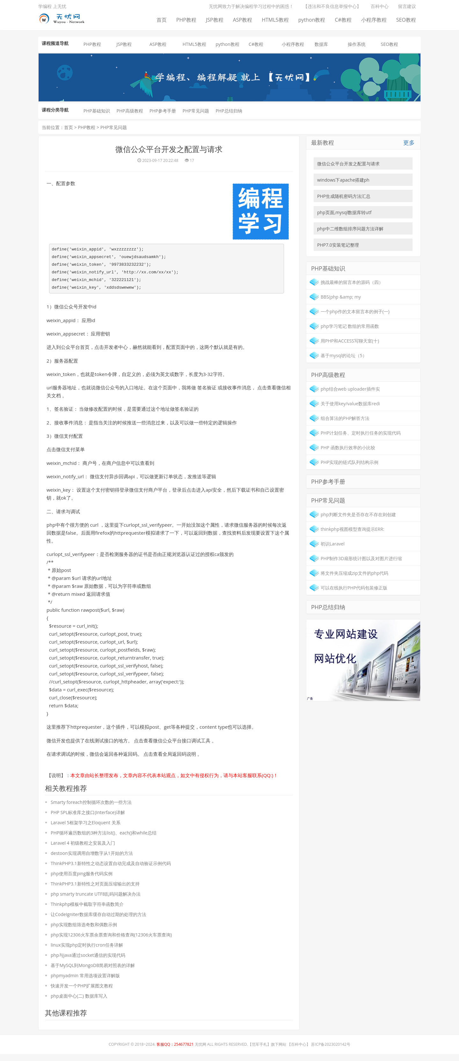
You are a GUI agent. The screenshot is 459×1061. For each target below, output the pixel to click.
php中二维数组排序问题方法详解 (350, 229)
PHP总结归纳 (228, 111)
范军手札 (259, 1051)
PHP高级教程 (129, 111)
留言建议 (407, 6)
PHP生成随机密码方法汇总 (343, 196)
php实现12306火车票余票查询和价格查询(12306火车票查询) (111, 941)
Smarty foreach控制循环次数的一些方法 (91, 808)
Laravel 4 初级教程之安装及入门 (83, 849)
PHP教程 (186, 19)
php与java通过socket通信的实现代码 (88, 961)
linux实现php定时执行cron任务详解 (87, 951)
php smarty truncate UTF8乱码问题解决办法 (96, 900)
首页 (162, 19)
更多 (409, 142)
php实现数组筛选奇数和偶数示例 (84, 931)
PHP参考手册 (162, 111)
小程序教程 (374, 19)
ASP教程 (242, 19)
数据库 (321, 44)
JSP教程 (214, 19)
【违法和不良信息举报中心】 (332, 6)
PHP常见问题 (196, 111)
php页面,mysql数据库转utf (344, 212)
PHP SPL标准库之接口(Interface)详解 (88, 819)
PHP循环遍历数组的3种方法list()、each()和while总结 (104, 839)
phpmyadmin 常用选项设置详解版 (85, 982)
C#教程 (343, 19)
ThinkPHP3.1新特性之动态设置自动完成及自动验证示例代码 (111, 870)
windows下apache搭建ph (343, 180)
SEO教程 (406, 19)
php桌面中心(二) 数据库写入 (79, 1002)
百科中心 (380, 6)
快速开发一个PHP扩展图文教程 (82, 992)
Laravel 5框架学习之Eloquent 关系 (85, 829)
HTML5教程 (275, 19)
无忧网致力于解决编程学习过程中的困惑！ (251, 6)
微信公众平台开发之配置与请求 (348, 164)
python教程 (311, 19)
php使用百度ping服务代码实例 (82, 880)
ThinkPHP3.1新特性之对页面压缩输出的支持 (95, 890)
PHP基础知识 (97, 111)
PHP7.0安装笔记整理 (338, 245)
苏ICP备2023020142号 (330, 1051)
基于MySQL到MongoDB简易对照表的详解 (93, 972)
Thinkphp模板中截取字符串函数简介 (87, 910)
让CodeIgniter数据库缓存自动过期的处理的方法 (98, 921)
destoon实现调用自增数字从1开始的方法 (92, 859)
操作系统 (357, 44)
